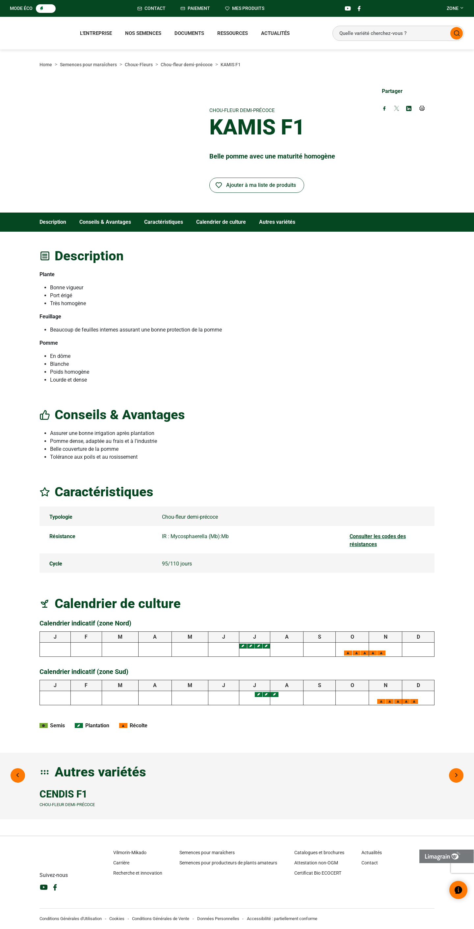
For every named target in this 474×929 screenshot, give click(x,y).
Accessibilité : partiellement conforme (282, 918)
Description (53, 222)
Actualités (275, 33)
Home (46, 64)
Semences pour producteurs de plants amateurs (228, 862)
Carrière (121, 862)
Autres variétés (277, 222)
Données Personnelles (218, 918)
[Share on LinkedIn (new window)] (408, 109)
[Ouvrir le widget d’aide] (458, 890)
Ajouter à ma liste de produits (261, 185)
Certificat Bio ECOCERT (317, 873)
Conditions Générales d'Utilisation (71, 918)
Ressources (232, 33)
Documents (189, 33)
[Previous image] (18, 775)
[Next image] (456, 775)
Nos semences (143, 33)
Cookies (116, 918)
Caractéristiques (163, 222)
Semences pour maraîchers (88, 64)
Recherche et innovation (137, 873)
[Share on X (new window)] (396, 109)
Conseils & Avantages (105, 222)
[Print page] (422, 109)
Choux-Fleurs (139, 64)
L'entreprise (96, 33)
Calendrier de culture (221, 222)
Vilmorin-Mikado (129, 852)
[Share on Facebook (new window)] (384, 109)
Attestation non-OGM (316, 862)
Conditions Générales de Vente (160, 918)
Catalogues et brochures (319, 852)
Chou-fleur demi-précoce (187, 64)
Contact (369, 862)
